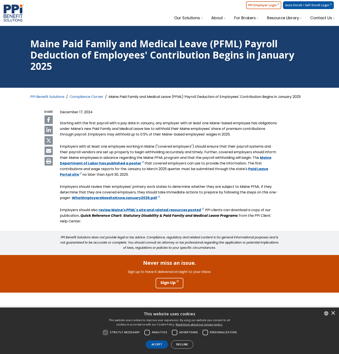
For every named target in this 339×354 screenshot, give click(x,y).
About (217, 18)
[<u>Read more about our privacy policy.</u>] (199, 324)
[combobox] (326, 313)
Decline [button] (182, 344)
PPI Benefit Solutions (47, 97)
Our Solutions (187, 18)
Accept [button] (157, 344)
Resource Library (283, 18)
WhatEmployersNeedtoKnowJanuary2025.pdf (116, 198)
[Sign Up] (169, 283)
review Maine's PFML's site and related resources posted (151, 210)
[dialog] (169, 331)
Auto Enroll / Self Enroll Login (308, 5)
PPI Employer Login (263, 5)
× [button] (333, 313)
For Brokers (245, 18)
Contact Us (321, 18)
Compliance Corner (86, 97)
